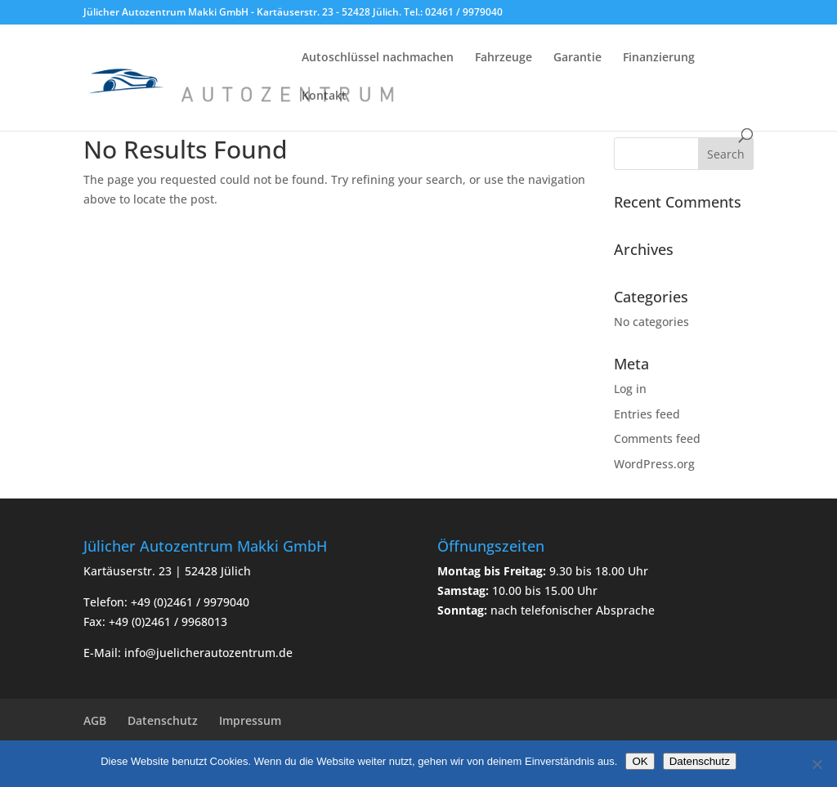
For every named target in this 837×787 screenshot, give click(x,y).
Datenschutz (163, 720)
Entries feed (647, 414)
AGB (94, 720)
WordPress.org (654, 464)
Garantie (577, 58)
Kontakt (324, 96)
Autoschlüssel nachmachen (378, 58)
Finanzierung (659, 58)
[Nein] (816, 764)
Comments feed (657, 438)
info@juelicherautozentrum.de (208, 652)
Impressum (250, 720)
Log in (630, 388)
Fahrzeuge (503, 58)
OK (639, 761)
